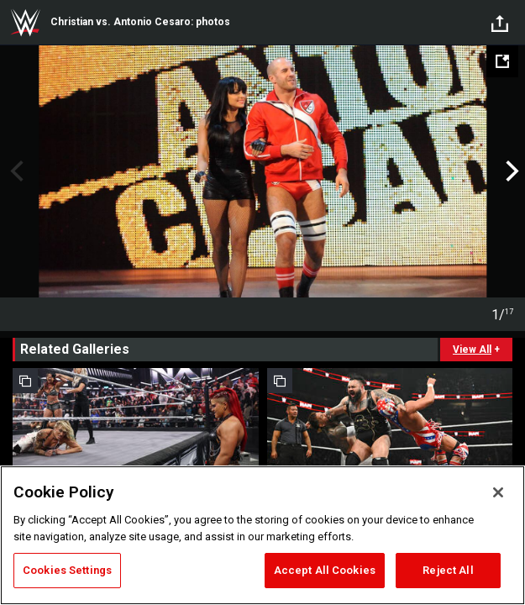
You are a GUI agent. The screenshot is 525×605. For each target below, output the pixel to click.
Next (510, 171)
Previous (14, 171)
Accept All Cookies (324, 570)
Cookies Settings (67, 570)
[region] (262, 535)
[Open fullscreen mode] (502, 61)
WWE (25, 22)
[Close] (498, 492)
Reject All (448, 570)
